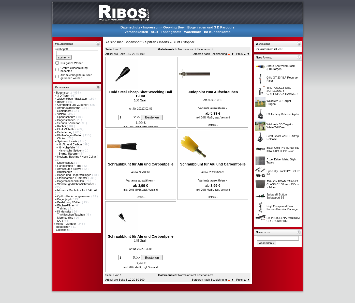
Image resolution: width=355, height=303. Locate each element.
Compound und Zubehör (72, 104)
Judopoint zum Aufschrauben (213, 92)
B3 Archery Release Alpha (283, 114)
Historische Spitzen (70, 150)
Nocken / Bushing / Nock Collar (77, 156)
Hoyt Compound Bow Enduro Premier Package (282, 208)
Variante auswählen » (213, 108)
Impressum (151, 27)
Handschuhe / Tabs (69, 165)
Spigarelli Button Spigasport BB (277, 196)
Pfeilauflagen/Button (70, 135)
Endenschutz (65, 162)
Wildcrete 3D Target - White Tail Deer (280, 126)
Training (62, 208)
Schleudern (64, 110)
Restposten (63, 226)
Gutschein (62, 229)
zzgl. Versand (150, 127)
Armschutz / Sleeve (69, 168)
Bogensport (63, 92)
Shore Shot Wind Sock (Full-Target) (281, 67)
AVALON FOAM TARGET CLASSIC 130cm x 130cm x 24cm (283, 184)
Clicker (62, 138)
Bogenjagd (64, 199)
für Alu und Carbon (70, 144)
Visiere (61, 113)
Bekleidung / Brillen (69, 202)
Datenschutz (130, 27)
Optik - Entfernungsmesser (74, 196)
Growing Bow (174, 27)
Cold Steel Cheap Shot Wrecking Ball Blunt (140, 94)
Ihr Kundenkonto (217, 32)
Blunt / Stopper (183, 42)
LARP (61, 220)
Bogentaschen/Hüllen (71, 181)
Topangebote (171, 32)
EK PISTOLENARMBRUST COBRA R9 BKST (283, 219)
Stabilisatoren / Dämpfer (72, 177)
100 (142, 53)
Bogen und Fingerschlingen (74, 174)
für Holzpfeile (67, 147)
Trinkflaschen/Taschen (71, 214)
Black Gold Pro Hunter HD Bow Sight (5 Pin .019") (283, 149)
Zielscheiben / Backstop (72, 98)
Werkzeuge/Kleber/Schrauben (76, 184)
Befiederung (65, 132)
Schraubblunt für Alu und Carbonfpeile (140, 164)
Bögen (61, 101)
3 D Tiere (63, 95)
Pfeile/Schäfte (66, 129)
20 (133, 53)
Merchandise (65, 217)
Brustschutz (65, 171)
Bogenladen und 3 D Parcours (211, 27)
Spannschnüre (66, 116)
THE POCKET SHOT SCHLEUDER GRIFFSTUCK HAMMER (282, 90)
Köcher (62, 126)
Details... (213, 125)
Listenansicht (205, 49)
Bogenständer (66, 120)
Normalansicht (187, 49)
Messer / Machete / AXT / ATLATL (78, 190)
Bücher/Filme (66, 205)
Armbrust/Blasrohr (69, 107)
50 (137, 53)
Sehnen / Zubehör (68, 123)
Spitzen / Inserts (67, 141)
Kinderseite (64, 211)
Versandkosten (136, 32)
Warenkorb (192, 32)
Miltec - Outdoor (66, 223)
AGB (154, 32)
